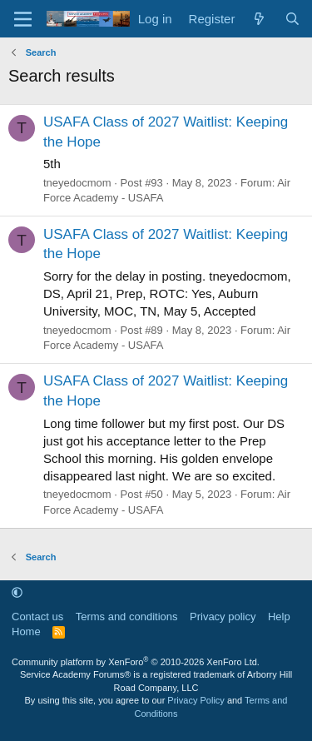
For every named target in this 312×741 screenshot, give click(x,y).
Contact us (37, 616)
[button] (17, 592)
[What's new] (259, 18)
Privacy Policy (195, 700)
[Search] (292, 18)
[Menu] (22, 19)
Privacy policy (222, 616)
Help (279, 616)
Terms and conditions (127, 616)
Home (26, 631)
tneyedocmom (77, 183)
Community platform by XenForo (136, 662)
